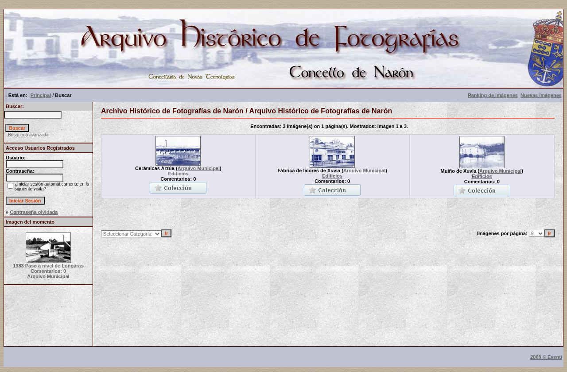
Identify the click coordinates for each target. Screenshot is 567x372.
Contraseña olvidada (34, 212)
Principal (41, 95)
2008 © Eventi (546, 357)
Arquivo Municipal (199, 168)
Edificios (178, 173)
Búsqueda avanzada (28, 134)
